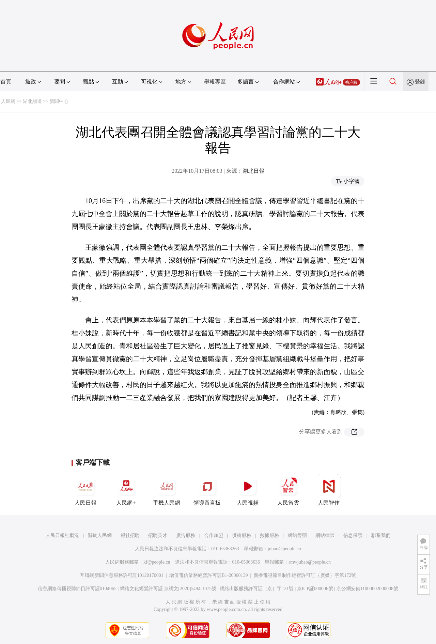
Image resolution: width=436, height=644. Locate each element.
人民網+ (126, 490)
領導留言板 (207, 490)
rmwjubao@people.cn (310, 562)
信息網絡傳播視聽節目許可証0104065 (77, 588)
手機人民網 (166, 490)
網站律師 (324, 535)
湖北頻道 (32, 101)
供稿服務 (241, 535)
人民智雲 (288, 490)
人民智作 (329, 490)
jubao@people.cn (284, 548)
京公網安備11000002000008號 (367, 588)
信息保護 (352, 535)
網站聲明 (297, 535)
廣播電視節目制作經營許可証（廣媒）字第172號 (304, 575)
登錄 (420, 82)
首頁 (5, 82)
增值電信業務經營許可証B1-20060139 (208, 575)
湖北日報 (253, 171)
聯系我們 (380, 535)
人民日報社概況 (62, 535)
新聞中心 (58, 101)
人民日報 (85, 490)
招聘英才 (157, 535)
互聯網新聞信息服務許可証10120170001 (122, 575)
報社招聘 (130, 535)
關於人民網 (100, 535)
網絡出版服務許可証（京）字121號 (257, 588)
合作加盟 (213, 535)
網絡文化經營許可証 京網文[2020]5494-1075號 (168, 588)
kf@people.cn (156, 562)
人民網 (8, 101)
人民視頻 (248, 490)
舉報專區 (215, 82)
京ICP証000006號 (315, 588)
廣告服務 (185, 535)
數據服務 (269, 535)
